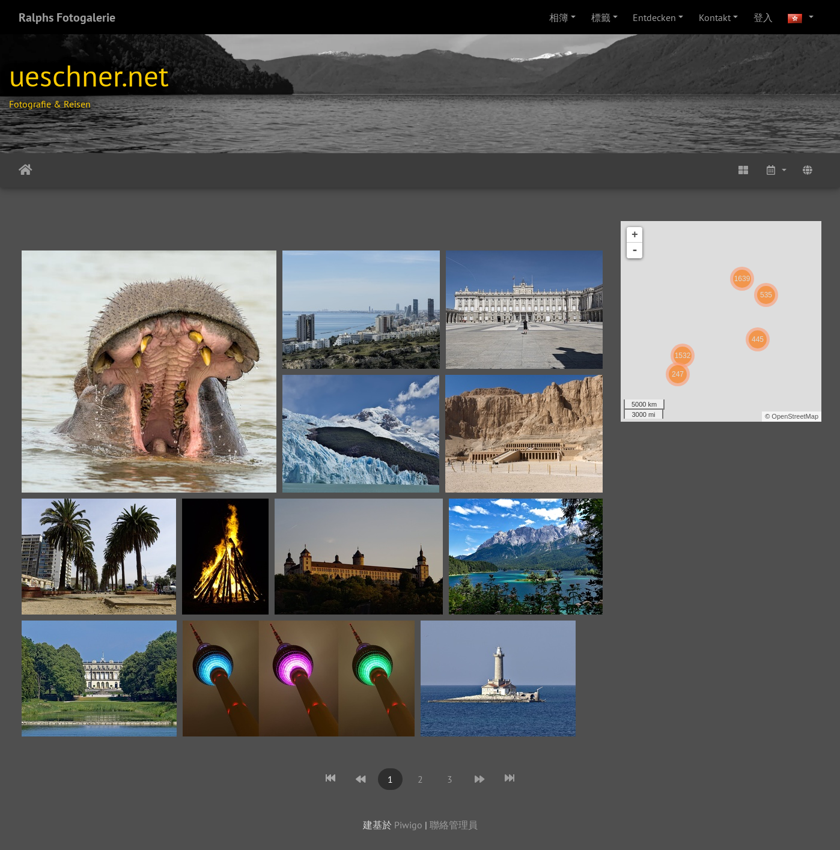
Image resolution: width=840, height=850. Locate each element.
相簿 (558, 17)
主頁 (25, 170)
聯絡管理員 (454, 825)
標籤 (600, 17)
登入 (763, 17)
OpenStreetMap (795, 416)
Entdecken (654, 17)
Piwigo (408, 825)
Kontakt (715, 17)
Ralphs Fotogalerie (67, 17)
